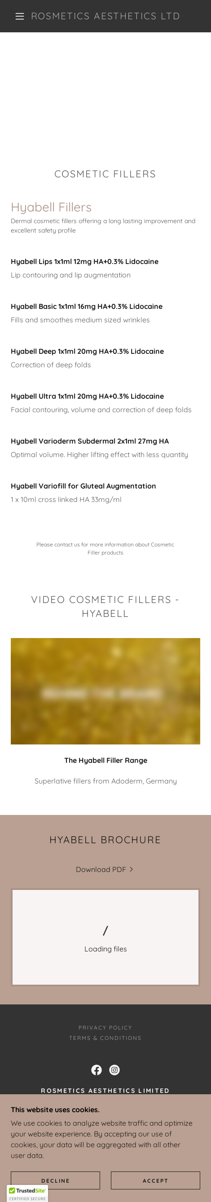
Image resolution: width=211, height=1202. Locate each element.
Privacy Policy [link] (105, 1027)
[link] (105, 16)
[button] (20, 16)
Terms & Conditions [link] (105, 1038)
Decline (55, 1180)
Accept (156, 1180)
